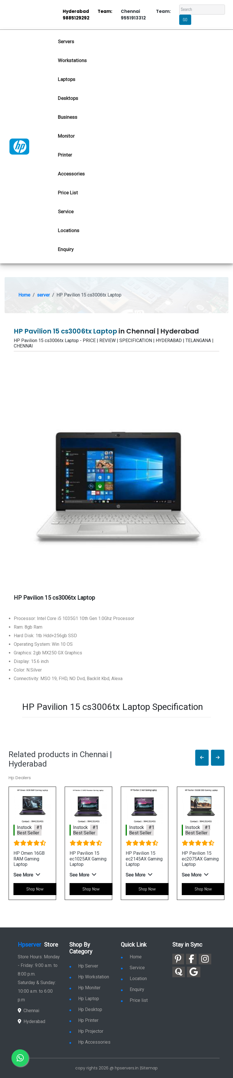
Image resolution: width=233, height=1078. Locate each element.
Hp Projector (86, 1031)
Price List (68, 193)
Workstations (72, 60)
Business (67, 117)
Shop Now (35, 889)
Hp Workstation (89, 977)
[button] (202, 758)
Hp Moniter (84, 987)
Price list (134, 1000)
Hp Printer (83, 1020)
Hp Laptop (84, 998)
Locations (68, 230)
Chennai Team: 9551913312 (146, 14)
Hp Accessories (89, 1042)
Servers (66, 41)
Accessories (71, 174)
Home (24, 295)
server (43, 295)
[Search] (202, 10)
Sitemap (149, 1068)
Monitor (66, 136)
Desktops (68, 98)
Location (134, 978)
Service (66, 211)
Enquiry (66, 249)
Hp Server (83, 966)
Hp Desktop (85, 1009)
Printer (65, 155)
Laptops (66, 79)
